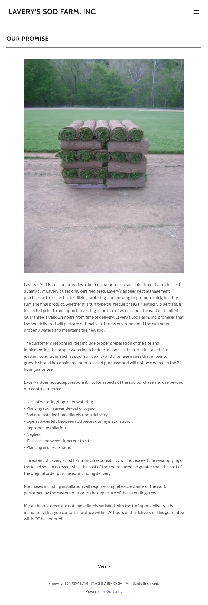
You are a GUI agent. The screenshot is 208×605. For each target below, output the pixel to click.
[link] (53, 12)
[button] (196, 12)
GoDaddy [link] (114, 591)
